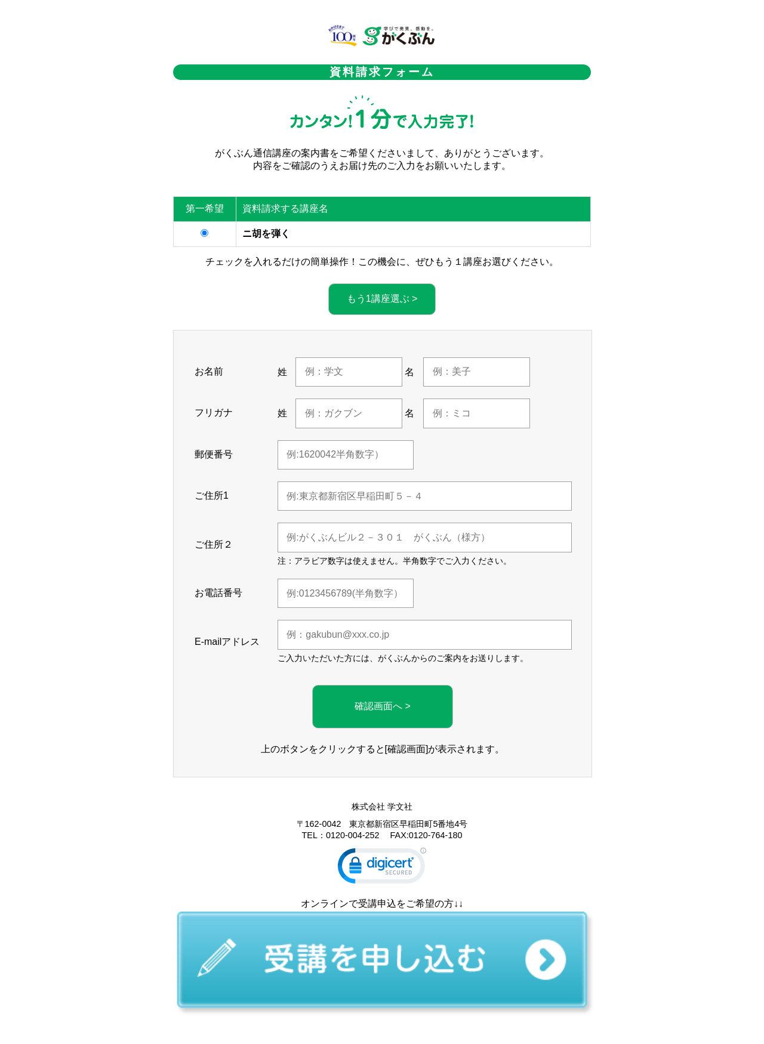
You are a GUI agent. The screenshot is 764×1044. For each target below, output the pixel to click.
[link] (382, 868)
